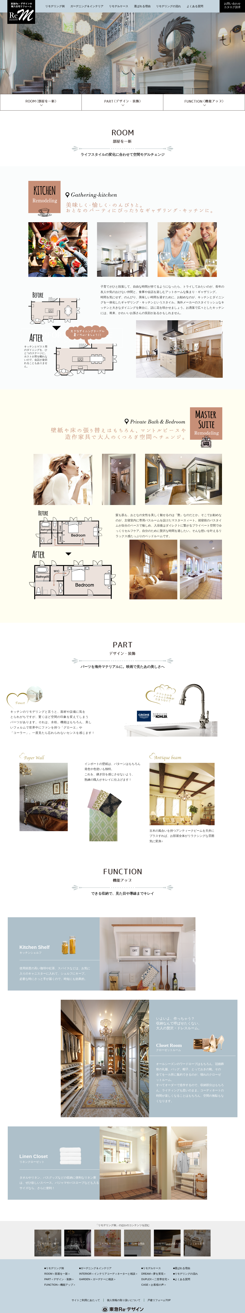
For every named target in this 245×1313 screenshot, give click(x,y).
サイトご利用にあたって (86, 1300)
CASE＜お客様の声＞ (153, 1284)
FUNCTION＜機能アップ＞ (60, 1284)
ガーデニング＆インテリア (86, 6)
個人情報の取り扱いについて (123, 1300)
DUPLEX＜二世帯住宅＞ (155, 1279)
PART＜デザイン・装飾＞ (59, 1279)
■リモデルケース (151, 1268)
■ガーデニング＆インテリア (95, 1268)
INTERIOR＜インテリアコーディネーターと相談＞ (108, 1273)
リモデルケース (118, 6)
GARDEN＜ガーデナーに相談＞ (97, 1279)
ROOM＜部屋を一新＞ (57, 1273)
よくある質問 (195, 6)
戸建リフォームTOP (159, 1300)
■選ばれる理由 (181, 1268)
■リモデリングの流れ (185, 1273)
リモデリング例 (55, 6)
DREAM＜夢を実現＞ (153, 1273)
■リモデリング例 (54, 1268)
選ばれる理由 (142, 6)
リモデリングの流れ (168, 6)
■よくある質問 (181, 1279)
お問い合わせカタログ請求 (232, 5)
